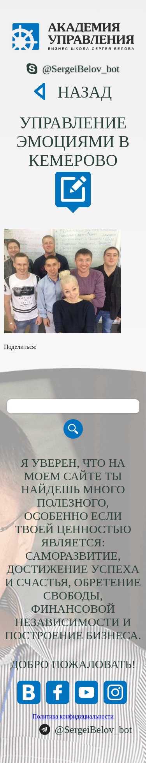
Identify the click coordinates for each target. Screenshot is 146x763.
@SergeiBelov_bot (80, 69)
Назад (85, 92)
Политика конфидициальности (73, 716)
